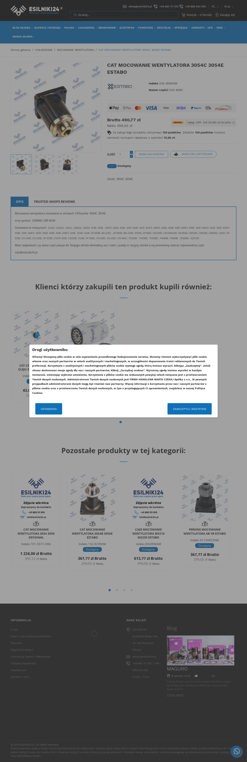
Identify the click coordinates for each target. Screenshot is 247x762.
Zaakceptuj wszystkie (189, 408)
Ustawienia (49, 408)
